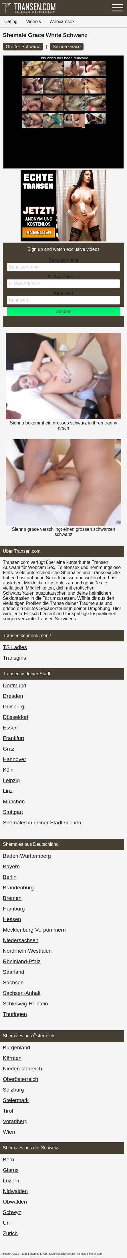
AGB (44, 1253)
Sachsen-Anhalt (22, 993)
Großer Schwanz (23, 46)
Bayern (11, 866)
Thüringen (15, 1014)
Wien (9, 1132)
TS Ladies (15, 647)
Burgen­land (16, 1047)
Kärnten (12, 1058)
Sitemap (34, 1253)
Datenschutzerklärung (62, 1253)
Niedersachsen (20, 940)
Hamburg (14, 909)
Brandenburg (18, 888)
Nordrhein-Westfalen (27, 951)
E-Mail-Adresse (63, 276)
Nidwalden (15, 1191)
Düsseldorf (15, 717)
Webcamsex (62, 21)
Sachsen (13, 982)
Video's (33, 21)
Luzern (11, 1181)
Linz (8, 791)
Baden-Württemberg (27, 856)
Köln (8, 770)
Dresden (13, 696)
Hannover (14, 759)
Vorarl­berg (15, 1121)
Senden (63, 311)
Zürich (10, 1233)
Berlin (10, 877)
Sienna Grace (67, 46)
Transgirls (14, 658)
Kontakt (81, 1253)
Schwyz (12, 1212)
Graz (8, 749)
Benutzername (63, 260)
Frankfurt (13, 738)
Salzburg (13, 1090)
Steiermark (16, 1100)
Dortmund (14, 685)
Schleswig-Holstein (25, 1004)
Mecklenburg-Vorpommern (34, 930)
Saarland (13, 972)
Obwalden (15, 1202)
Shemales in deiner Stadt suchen (42, 823)
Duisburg (13, 707)
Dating (10, 21)
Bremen (12, 898)
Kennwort (63, 293)
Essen (10, 728)
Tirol (8, 1111)
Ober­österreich (20, 1079)
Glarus (11, 1170)
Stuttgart (13, 812)
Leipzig (11, 780)
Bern (8, 1160)
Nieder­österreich (22, 1069)
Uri (6, 1223)
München (14, 801)
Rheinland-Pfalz (22, 961)
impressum (95, 1253)
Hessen (12, 919)
